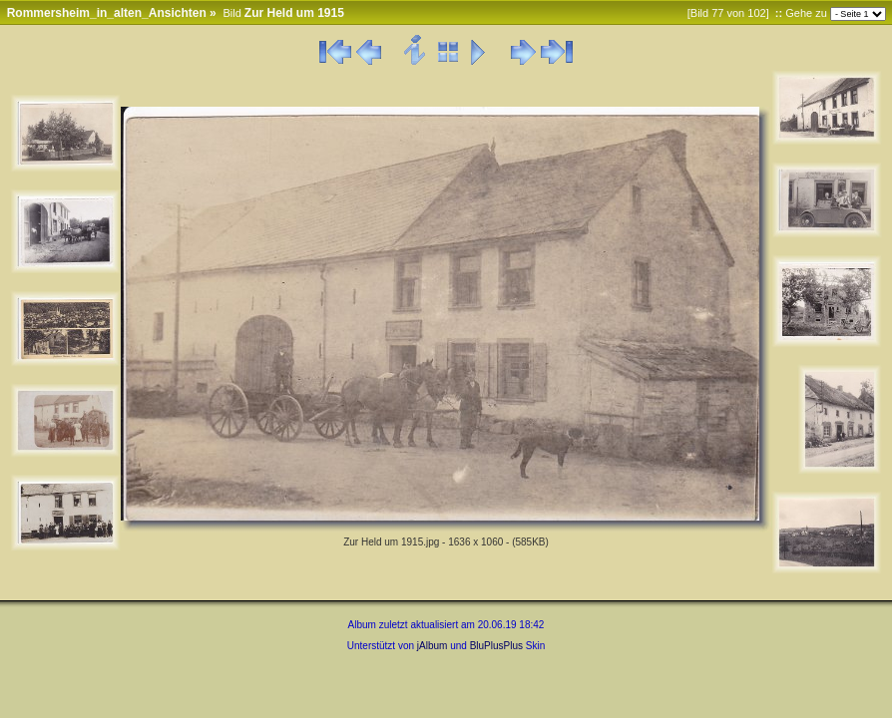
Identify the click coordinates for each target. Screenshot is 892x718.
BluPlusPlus (496, 645)
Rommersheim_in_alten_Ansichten (107, 13)
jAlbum (432, 645)
